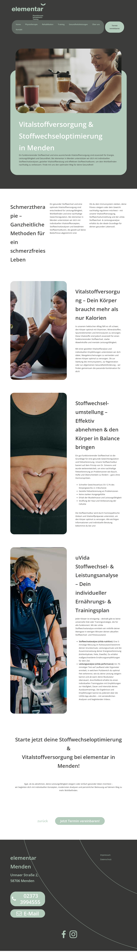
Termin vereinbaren (115, 27)
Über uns (96, 25)
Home (18, 25)
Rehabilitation (47, 25)
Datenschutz (105, 860)
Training (61, 25)
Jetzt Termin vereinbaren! (80, 821)
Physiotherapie (31, 25)
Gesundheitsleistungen (78, 25)
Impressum (105, 856)
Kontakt (19, 30)
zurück (41, 821)
